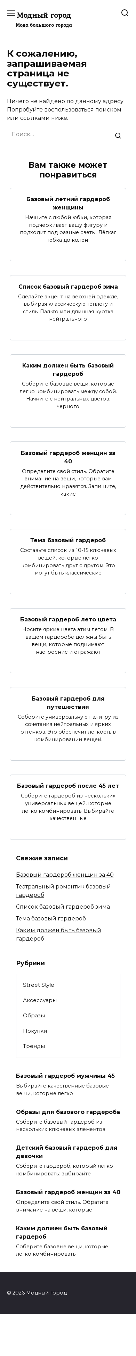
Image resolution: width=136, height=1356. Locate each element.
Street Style (38, 985)
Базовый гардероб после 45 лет (68, 786)
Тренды (34, 1046)
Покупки (35, 1030)
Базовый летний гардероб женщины (68, 203)
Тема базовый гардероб (68, 540)
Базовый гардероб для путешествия (68, 702)
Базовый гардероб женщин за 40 (68, 456)
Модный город (44, 15)
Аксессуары (40, 1000)
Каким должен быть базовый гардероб (68, 369)
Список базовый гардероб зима (68, 286)
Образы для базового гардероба (68, 1111)
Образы (34, 1015)
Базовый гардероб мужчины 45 (65, 1076)
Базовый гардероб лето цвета (68, 619)
